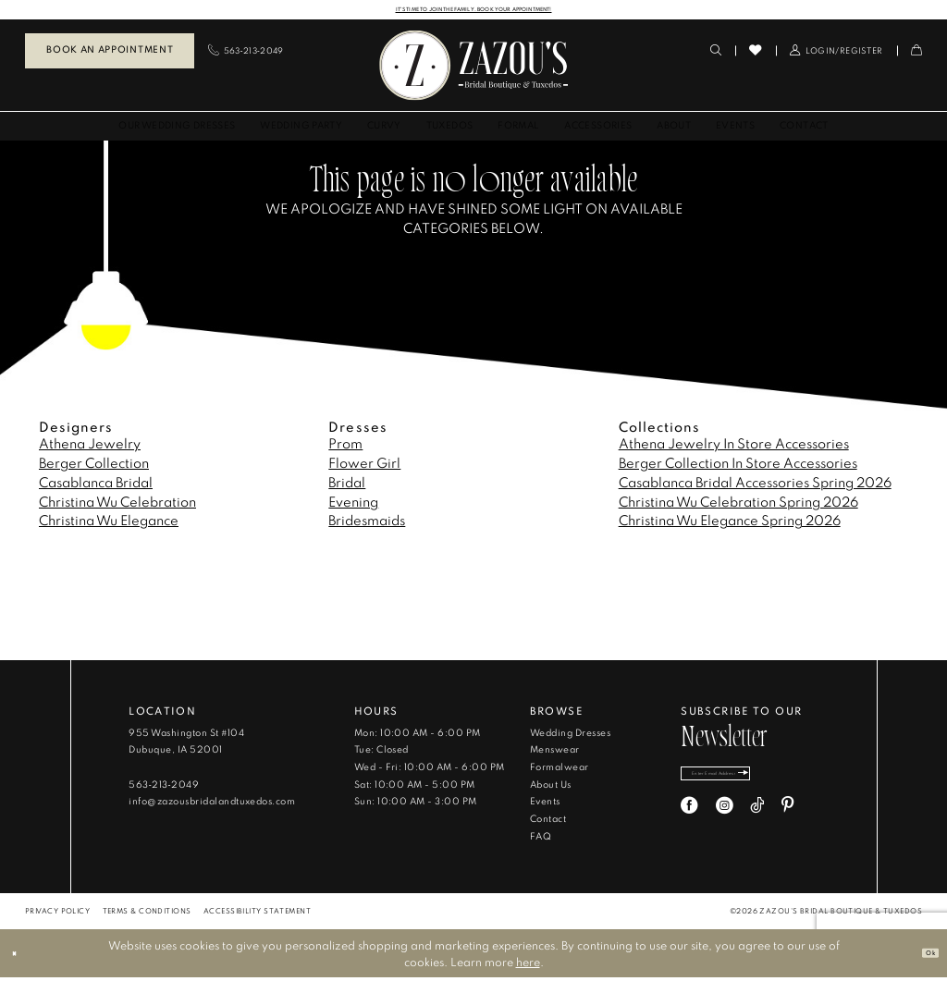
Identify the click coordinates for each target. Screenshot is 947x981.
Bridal (346, 486)
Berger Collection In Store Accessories (738, 466)
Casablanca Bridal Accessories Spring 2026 (755, 486)
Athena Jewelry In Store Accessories (734, 447)
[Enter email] (748, 782)
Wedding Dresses (570, 736)
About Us (551, 788)
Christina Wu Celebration (117, 505)
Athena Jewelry (90, 447)
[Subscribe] (803, 782)
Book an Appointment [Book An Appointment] (109, 53)
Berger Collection (94, 466)
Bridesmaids (366, 524)
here (528, 965)
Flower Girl (364, 466)
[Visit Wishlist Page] (755, 53)
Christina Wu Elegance (108, 524)
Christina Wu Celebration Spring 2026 (738, 505)
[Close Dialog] (20, 957)
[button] (836, 54)
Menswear (555, 753)
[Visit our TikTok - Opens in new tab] (757, 820)
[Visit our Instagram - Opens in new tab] (724, 820)
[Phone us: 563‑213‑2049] (246, 54)
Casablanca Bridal (96, 486)
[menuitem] (109, 54)
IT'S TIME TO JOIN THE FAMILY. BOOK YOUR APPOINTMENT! (473, 11)
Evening (353, 505)
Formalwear (559, 771)
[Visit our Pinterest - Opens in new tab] (787, 820)
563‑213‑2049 (164, 788)
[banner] (473, 68)
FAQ (540, 839)
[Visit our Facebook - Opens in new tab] (689, 820)
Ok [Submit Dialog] (923, 956)
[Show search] (715, 54)
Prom (345, 447)
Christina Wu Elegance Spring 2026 (730, 524)
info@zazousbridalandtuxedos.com (212, 805)
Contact (548, 822)
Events (545, 805)
